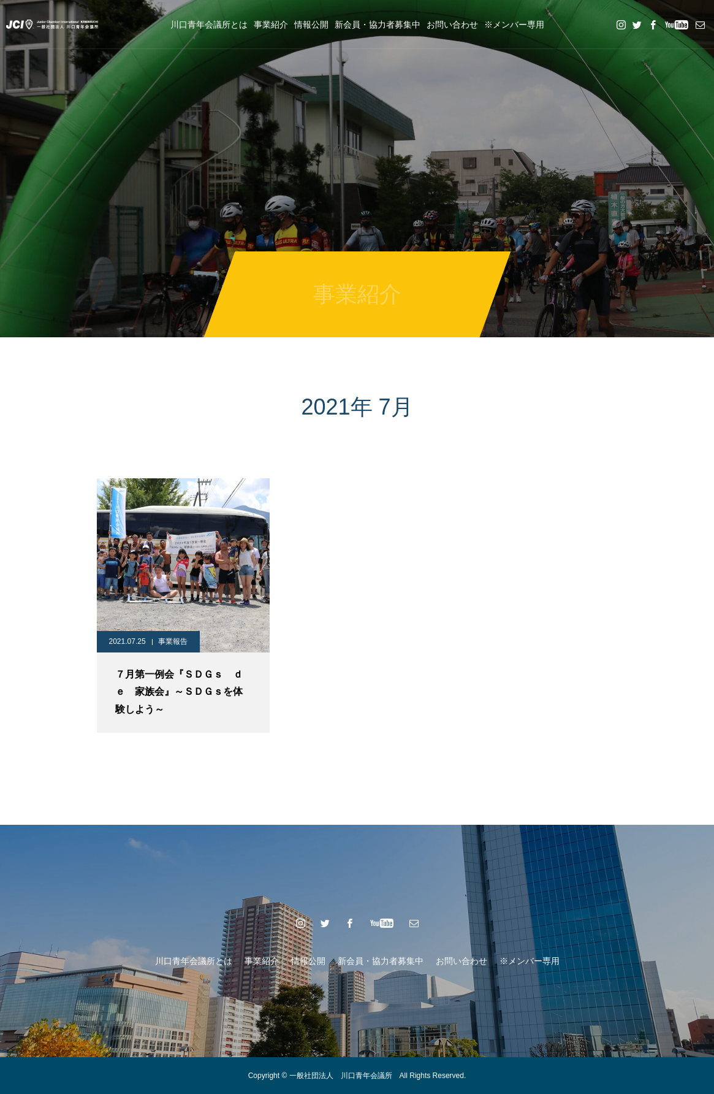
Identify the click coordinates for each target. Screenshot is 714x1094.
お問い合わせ (452, 24)
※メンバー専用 (514, 24)
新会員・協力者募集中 (377, 24)
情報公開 (311, 24)
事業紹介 (271, 24)
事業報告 (173, 641)
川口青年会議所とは (209, 24)
